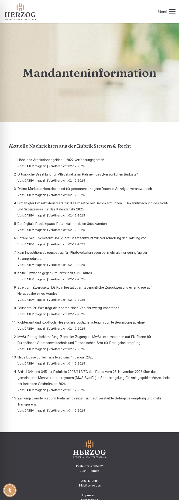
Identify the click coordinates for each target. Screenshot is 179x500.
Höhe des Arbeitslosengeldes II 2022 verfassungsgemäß (60, 160)
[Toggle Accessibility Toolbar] (9, 490)
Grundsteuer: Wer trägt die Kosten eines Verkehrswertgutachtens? (68, 308)
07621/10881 (89, 481)
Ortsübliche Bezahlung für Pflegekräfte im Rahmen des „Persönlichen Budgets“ (77, 174)
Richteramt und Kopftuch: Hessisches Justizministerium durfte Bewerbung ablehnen (82, 322)
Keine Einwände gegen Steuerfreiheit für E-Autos (54, 273)
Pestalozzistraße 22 (89, 466)
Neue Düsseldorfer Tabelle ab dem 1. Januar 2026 (55, 357)
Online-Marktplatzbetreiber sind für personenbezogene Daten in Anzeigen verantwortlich (84, 189)
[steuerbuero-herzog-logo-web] (20, 11)
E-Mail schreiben (90, 485)
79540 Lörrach (89, 471)
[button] (167, 11)
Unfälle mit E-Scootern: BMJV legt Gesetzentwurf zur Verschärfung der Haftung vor (81, 238)
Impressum (89, 495)
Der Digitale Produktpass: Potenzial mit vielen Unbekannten (62, 224)
